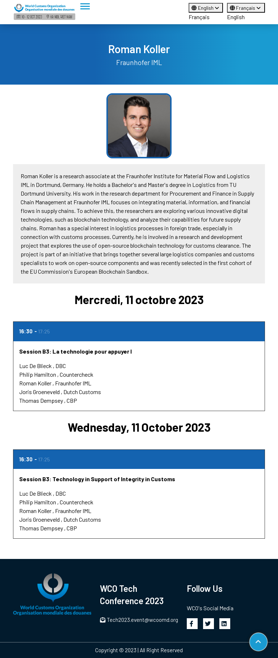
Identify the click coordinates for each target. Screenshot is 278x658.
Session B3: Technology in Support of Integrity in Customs (97, 478)
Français (199, 16)
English (205, 8)
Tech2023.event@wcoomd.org (139, 619)
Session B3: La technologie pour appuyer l (75, 351)
